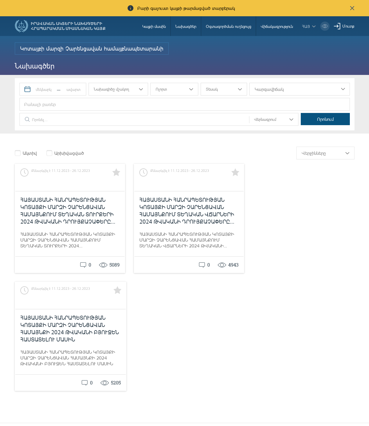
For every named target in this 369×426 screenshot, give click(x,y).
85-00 (211, 403)
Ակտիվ (30, 153)
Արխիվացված (69, 153)
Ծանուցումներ (167, 403)
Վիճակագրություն (277, 26)
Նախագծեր (185, 26)
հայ (306, 26)
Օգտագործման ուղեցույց (228, 26)
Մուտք (348, 26)
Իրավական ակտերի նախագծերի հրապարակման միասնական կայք (68, 26)
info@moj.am (314, 412)
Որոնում (326, 119)
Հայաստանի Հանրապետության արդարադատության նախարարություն (70, 404)
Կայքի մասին (154, 26)
